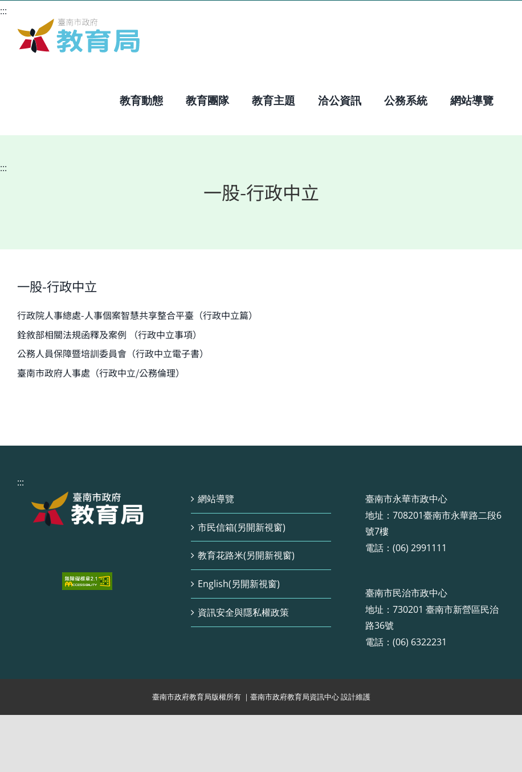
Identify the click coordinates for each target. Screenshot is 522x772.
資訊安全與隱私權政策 (243, 612)
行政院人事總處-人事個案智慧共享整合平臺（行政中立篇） (137, 315)
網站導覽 (216, 498)
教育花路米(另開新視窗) (246, 555)
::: (3, 11)
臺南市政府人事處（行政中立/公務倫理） (101, 372)
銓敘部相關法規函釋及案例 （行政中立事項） (109, 334)
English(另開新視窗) (239, 583)
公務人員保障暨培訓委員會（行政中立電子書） (113, 353)
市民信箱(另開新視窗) (242, 527)
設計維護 (355, 697)
